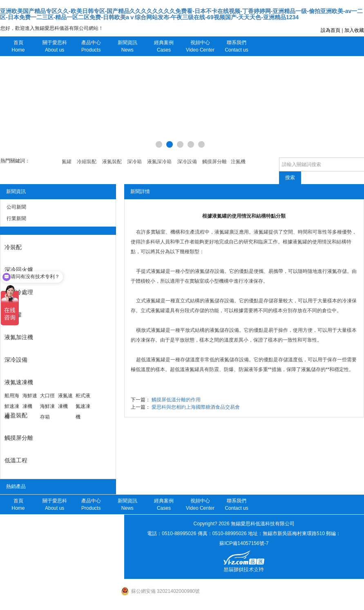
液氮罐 (13, 314)
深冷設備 (15, 359)
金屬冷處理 (18, 292)
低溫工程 (15, 460)
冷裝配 (13, 247)
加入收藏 (354, 30)
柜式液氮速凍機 (83, 406)
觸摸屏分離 (18, 437)
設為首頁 (330, 30)
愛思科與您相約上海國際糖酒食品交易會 (196, 407)
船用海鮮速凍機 (11, 406)
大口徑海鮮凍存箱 (47, 406)
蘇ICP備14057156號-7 (243, 543)
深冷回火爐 (18, 269)
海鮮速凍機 (29, 401)
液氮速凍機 (18, 382)
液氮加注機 (18, 337)
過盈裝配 (15, 415)
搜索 (290, 177)
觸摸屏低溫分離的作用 (176, 400)
